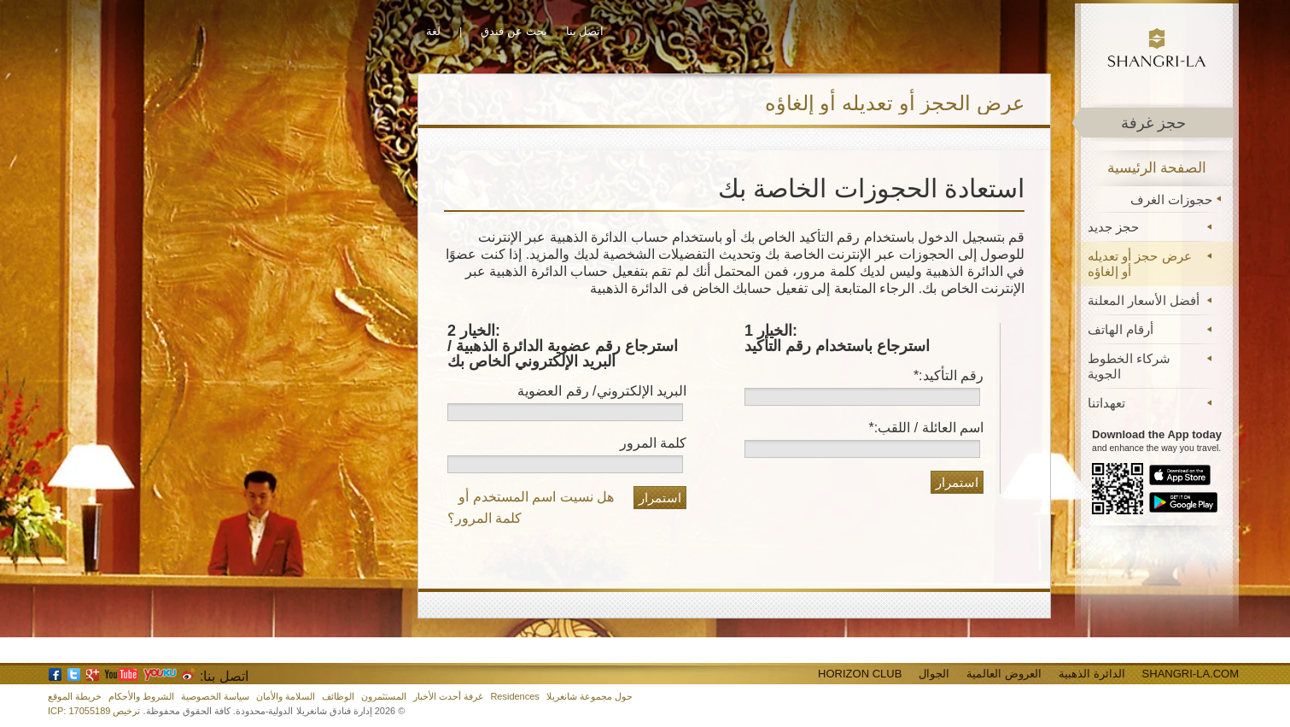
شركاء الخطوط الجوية (1129, 366)
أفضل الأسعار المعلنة (1144, 300)
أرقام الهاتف (1120, 329)
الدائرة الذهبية (1092, 673)
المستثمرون (383, 696)
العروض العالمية (1004, 673)
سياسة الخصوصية (215, 696)
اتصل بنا (585, 31)
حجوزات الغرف (1171, 199)
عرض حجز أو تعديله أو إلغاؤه (1140, 263)
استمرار (957, 482)
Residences (514, 696)
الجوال (934, 673)
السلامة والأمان (285, 696)
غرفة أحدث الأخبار (448, 696)
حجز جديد (1113, 227)
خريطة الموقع (75, 696)
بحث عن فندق (513, 31)
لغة (433, 31)
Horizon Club (860, 673)
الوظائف (338, 696)
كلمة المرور (653, 443)
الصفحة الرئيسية (1157, 168)
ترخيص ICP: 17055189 (94, 711)
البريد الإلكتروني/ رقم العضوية (601, 391)
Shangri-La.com (1190, 673)
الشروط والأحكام (141, 696)
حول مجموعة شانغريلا (589, 696)
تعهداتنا (1106, 403)
